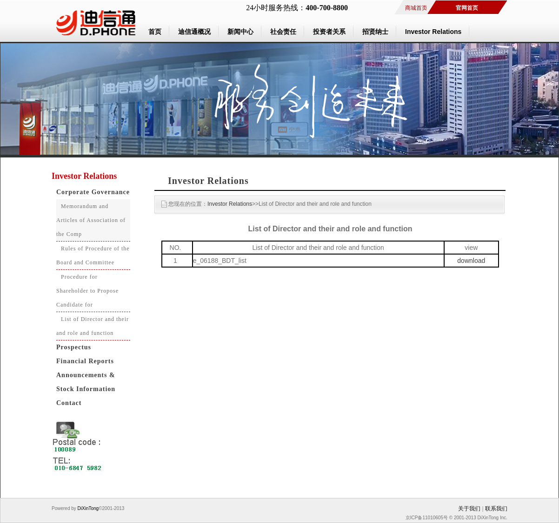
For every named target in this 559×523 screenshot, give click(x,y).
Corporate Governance (93, 192)
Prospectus (73, 347)
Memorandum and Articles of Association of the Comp (91, 220)
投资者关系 (329, 31)
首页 (154, 31)
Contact (68, 402)
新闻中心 (240, 31)
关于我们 (469, 508)
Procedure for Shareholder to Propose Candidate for (87, 291)
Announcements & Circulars (83, 377)
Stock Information (85, 389)
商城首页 (416, 8)
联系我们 (496, 508)
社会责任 (283, 31)
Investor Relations (433, 31)
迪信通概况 (194, 31)
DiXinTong (87, 508)
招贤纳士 (375, 31)
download (471, 260)
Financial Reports (85, 361)
